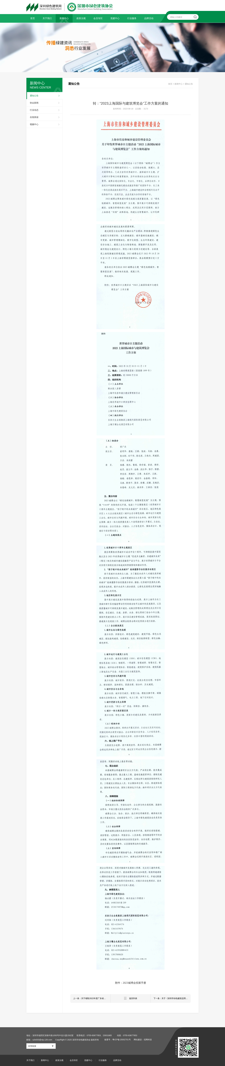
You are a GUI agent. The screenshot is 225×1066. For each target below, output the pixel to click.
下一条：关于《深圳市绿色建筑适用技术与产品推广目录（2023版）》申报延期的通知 (172, 998)
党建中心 (115, 18)
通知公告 (34, 95)
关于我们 (47, 18)
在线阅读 (34, 117)
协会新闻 (34, 103)
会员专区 (98, 18)
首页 (32, 18)
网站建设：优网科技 (143, 1040)
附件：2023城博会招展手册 (130, 982)
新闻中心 (64, 18)
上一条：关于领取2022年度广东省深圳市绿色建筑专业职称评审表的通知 (91, 998)
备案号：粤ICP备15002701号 (117, 1040)
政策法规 (81, 18)
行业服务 (131, 18)
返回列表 (130, 998)
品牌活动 (148, 18)
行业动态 (34, 110)
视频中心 (34, 124)
